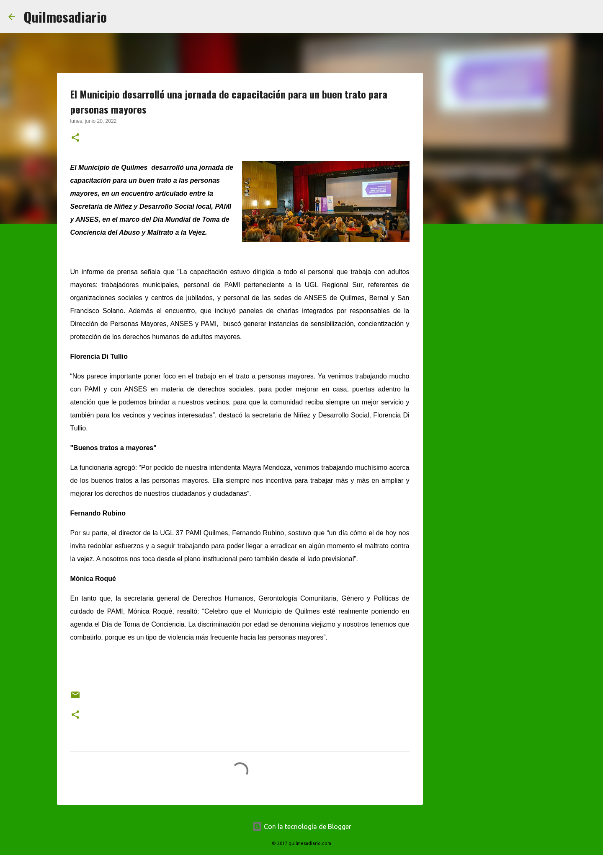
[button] (75, 138)
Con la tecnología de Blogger (301, 826)
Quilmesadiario (65, 16)
